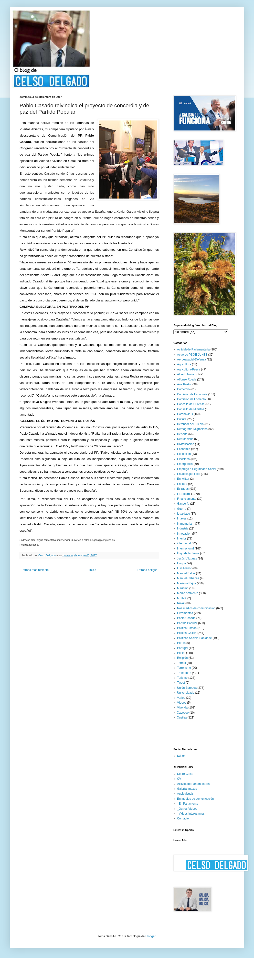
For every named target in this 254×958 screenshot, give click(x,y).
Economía (183, 449)
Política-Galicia (187, 633)
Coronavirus (185, 414)
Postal (181, 653)
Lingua (181, 563)
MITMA (182, 598)
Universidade (185, 692)
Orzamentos (185, 613)
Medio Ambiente (187, 593)
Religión (182, 657)
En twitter (183, 478)
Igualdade (183, 513)
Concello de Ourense (191, 404)
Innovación (184, 533)
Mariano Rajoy (186, 583)
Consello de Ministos (190, 409)
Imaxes (182, 518)
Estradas (183, 488)
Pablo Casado (186, 618)
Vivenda (182, 707)
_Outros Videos (187, 808)
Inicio (92, 570)
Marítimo (183, 588)
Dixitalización (185, 444)
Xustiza (182, 717)
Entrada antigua (147, 570)
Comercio (183, 389)
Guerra (181, 508)
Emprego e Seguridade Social (196, 469)
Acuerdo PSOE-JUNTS (192, 354)
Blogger (150, 936)
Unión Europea (187, 687)
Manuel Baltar (186, 573)
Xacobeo (183, 712)
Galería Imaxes (187, 788)
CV (179, 778)
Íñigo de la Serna (188, 553)
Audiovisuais (185, 793)
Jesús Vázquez (187, 558)
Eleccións (183, 459)
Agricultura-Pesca (188, 369)
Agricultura (184, 364)
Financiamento (186, 498)
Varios (181, 697)
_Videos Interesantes (191, 813)
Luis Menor (184, 568)
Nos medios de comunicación (196, 608)
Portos (181, 643)
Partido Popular (187, 623)
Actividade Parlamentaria (193, 349)
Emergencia (185, 464)
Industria (182, 528)
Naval (181, 603)
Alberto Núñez (186, 374)
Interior (181, 538)
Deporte (182, 434)
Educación (184, 454)
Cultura (182, 419)
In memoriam (185, 523)
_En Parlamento (187, 803)
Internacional (185, 548)
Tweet (181, 682)
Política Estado (187, 628)
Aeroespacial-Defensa (191, 359)
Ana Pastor (184, 384)
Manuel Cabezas (188, 578)
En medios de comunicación (195, 798)
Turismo (182, 677)
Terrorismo (184, 667)
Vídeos (181, 702)
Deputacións (185, 439)
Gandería (183, 503)
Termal (181, 663)
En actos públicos (188, 474)
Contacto (183, 818)
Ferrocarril (183, 494)
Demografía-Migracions (192, 429)
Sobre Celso (185, 774)
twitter (181, 756)
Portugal (182, 648)
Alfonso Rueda (186, 379)
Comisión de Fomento (191, 399)
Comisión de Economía (192, 394)
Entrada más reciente (35, 570)
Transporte (184, 673)
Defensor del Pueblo (190, 424)
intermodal (184, 543)
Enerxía (182, 484)
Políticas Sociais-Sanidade (194, 638)
